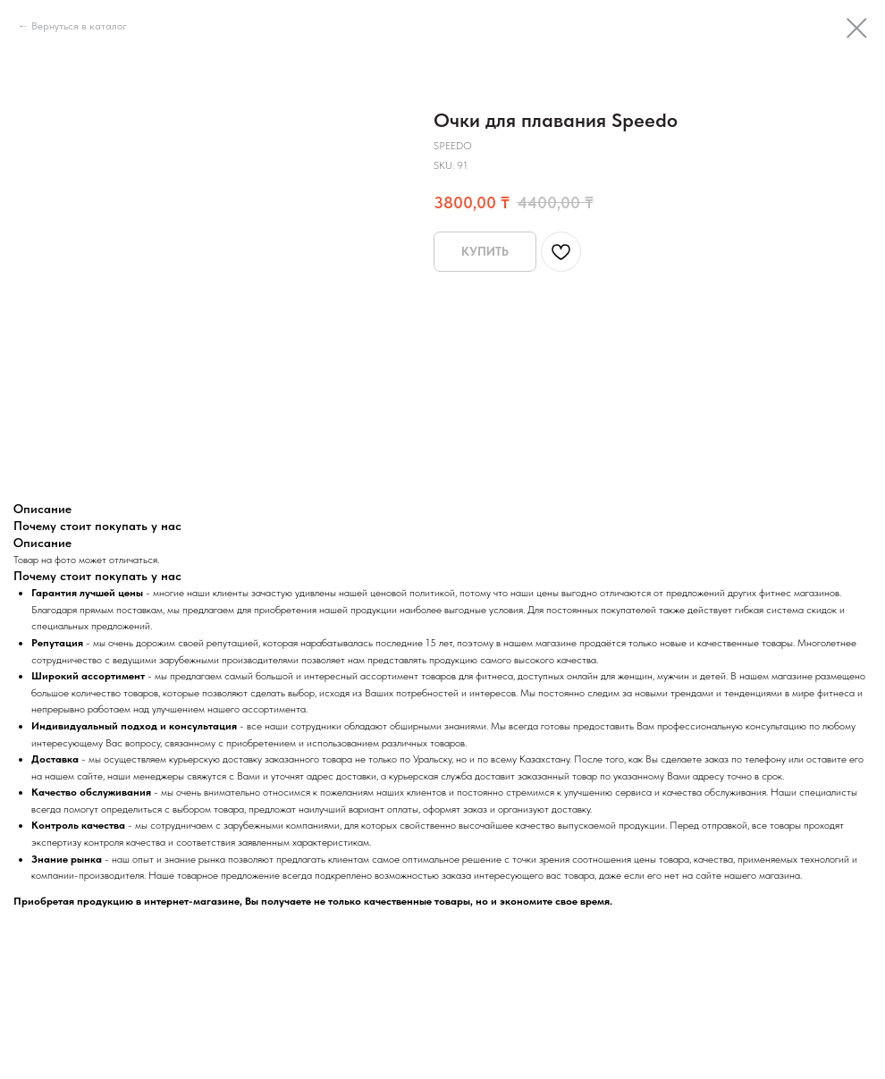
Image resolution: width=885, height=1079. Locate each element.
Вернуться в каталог (79, 26)
